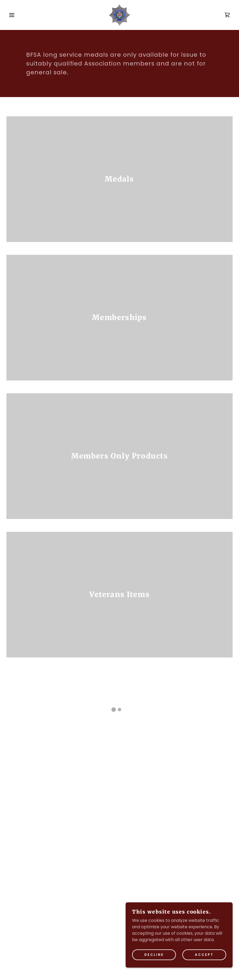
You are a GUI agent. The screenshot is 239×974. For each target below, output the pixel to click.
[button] (11, 15)
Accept (204, 958)
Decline (154, 958)
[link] (119, 15)
